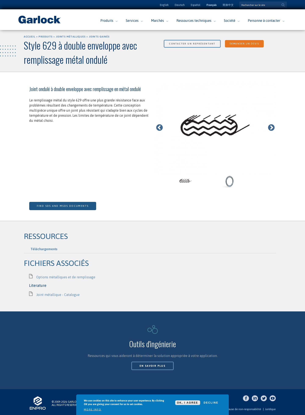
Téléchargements (44, 249)
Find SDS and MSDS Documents (63, 205)
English (164, 5)
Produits (106, 20)
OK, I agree (187, 402)
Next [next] (271, 128)
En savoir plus (153, 365)
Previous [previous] (159, 128)
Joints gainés (99, 36)
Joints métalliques (71, 36)
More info (92, 409)
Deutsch (180, 5)
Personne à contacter (264, 20)
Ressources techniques (193, 20)
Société (229, 20)
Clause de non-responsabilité (243, 409)
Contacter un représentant (192, 43)
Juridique (270, 409)
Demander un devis (244, 43)
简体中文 (228, 5)
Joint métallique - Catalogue (58, 295)
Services (132, 20)
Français (211, 5)
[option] (215, 128)
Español (195, 5)
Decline (211, 402)
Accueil (29, 36)
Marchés (157, 20)
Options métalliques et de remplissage (65, 277)
